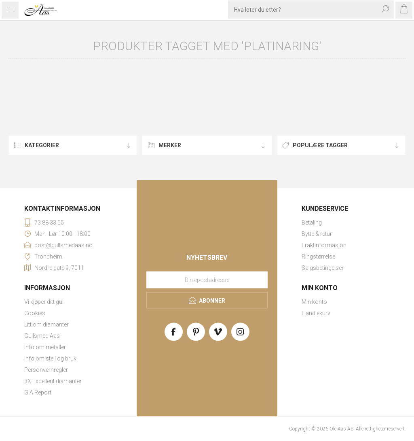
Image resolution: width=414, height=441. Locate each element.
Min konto (314, 302)
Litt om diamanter (46, 324)
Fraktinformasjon (324, 245)
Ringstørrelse (318, 256)
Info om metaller (45, 347)
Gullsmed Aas (42, 336)
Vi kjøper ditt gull (44, 302)
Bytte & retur (317, 234)
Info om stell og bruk (50, 358)
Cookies (34, 313)
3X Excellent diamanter (53, 381)
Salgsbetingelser (323, 268)
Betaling (312, 222)
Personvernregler (46, 370)
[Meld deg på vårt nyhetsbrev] (207, 279)
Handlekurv (316, 313)
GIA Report (37, 392)
